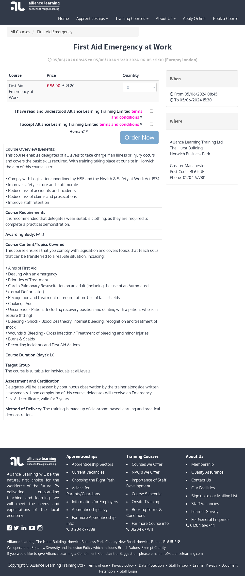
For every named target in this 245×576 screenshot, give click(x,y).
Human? (77, 131)
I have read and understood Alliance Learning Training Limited (78, 114)
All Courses (20, 31)
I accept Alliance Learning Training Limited (79, 124)
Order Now (139, 137)
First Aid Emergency (54, 31)
